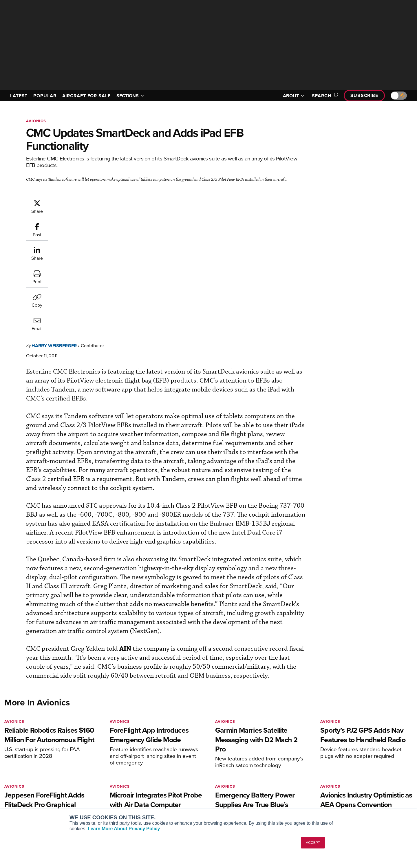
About (345, 764)
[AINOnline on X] (29, 755)
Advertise (352, 795)
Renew (174, 780)
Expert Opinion (267, 772)
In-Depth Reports (269, 780)
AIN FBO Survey (99, 764)
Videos (260, 787)
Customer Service (184, 772)
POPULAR (44, 95)
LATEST (19, 95)
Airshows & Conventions (276, 803)
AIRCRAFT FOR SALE (86, 95)
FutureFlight (92, 795)
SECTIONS (130, 95)
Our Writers (351, 772)
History (346, 780)
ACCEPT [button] (313, 843)
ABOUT (293, 95)
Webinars (262, 795)
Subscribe (364, 95)
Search (324, 96)
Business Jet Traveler (104, 787)
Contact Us (350, 787)
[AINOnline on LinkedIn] (40, 755)
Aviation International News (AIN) (116, 772)
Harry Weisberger (88, 202)
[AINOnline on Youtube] (17, 755)
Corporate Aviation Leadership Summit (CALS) (117, 806)
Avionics (36, 121)
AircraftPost (96, 780)
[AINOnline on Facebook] (6, 755)
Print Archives (267, 764)
